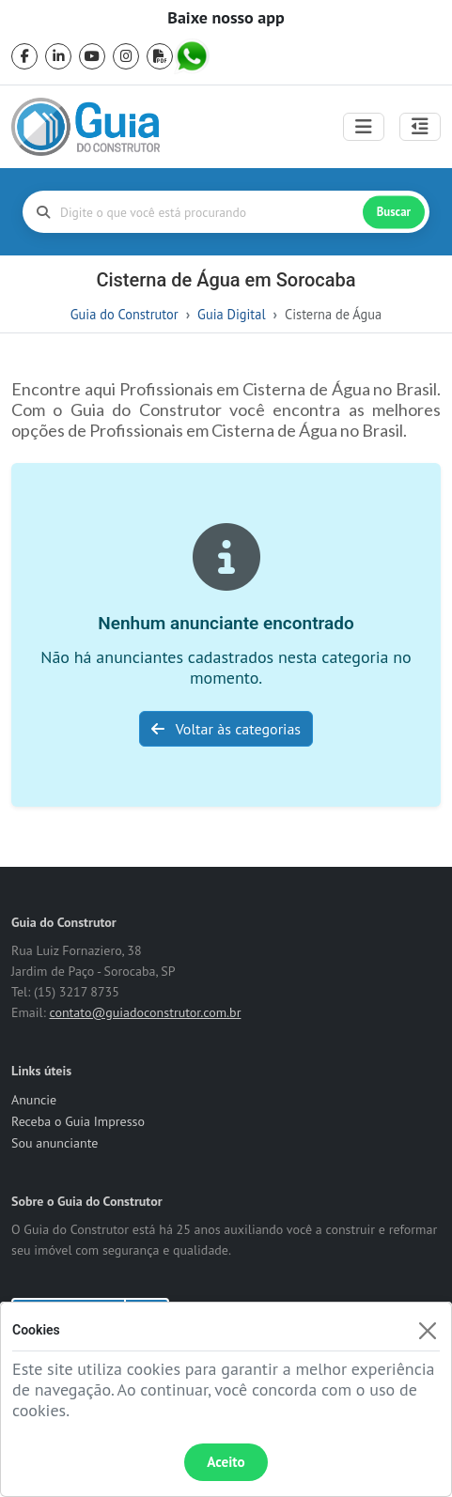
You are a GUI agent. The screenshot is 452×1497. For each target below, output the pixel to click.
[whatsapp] (193, 56)
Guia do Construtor (124, 314)
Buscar (394, 212)
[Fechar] (427, 1330)
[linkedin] (58, 56)
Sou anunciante (54, 1142)
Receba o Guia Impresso (78, 1121)
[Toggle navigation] (363, 127)
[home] (85, 127)
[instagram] (126, 56)
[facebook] (24, 56)
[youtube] (92, 56)
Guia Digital (231, 314)
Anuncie (33, 1099)
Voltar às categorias (226, 728)
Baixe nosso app (225, 18)
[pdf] (160, 56)
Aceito (225, 1462)
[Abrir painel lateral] (420, 127)
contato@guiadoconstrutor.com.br (145, 1012)
